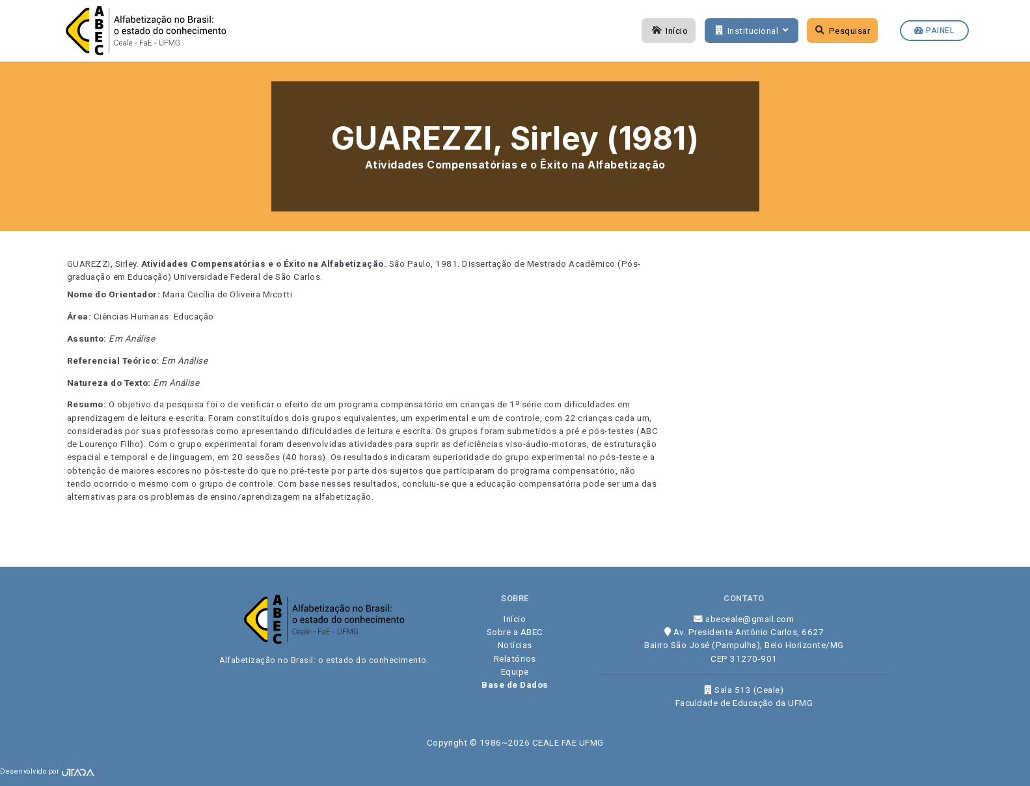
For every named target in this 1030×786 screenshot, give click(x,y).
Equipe (515, 671)
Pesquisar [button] (843, 30)
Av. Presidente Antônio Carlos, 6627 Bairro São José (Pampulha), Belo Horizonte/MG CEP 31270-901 (744, 645)
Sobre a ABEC (515, 632)
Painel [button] (934, 30)
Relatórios (515, 658)
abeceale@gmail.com (744, 619)
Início (668, 30)
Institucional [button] (750, 30)
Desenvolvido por (47, 771)
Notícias (515, 645)
